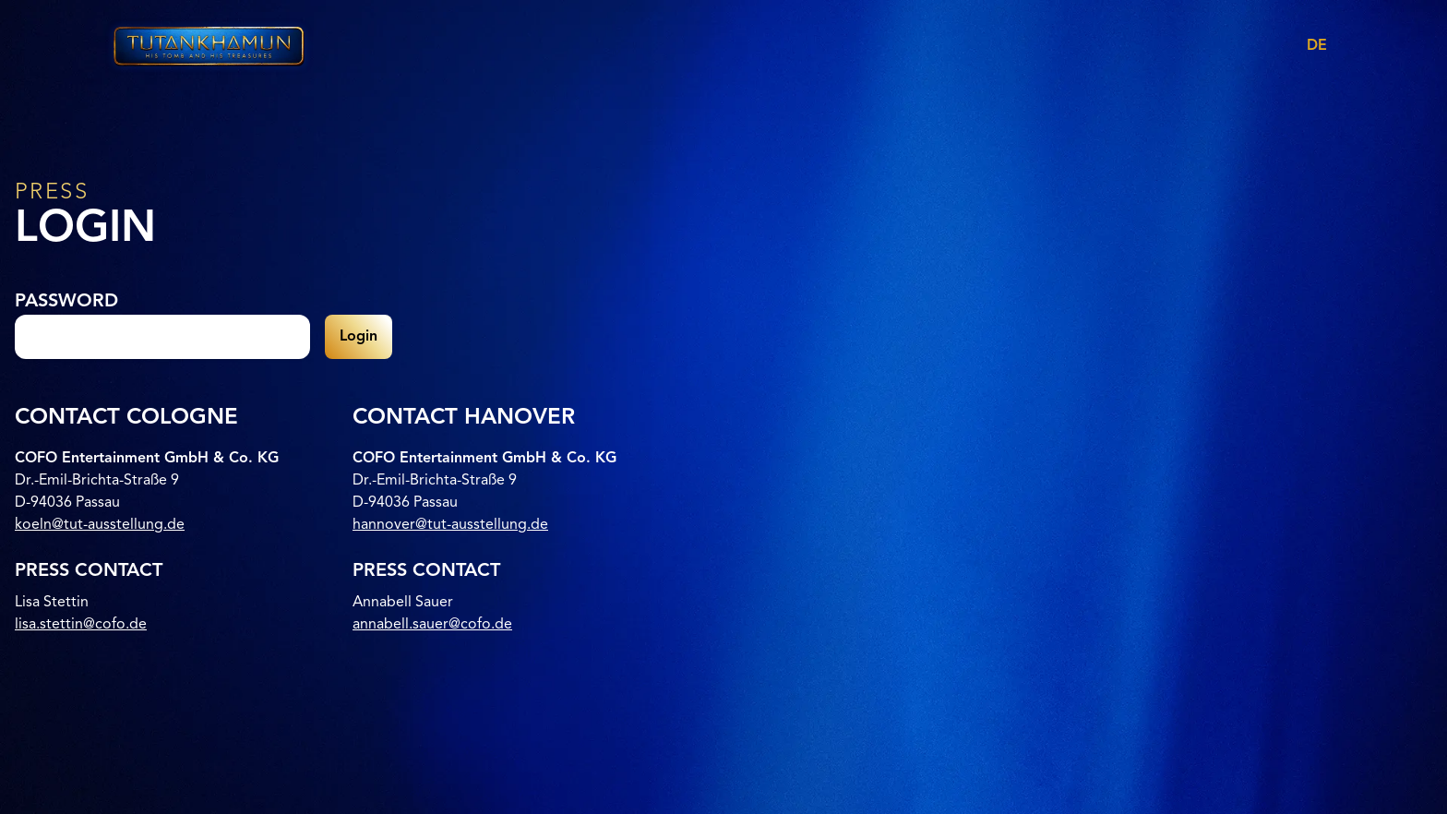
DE (1317, 46)
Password (66, 302)
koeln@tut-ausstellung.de (100, 525)
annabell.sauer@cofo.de (432, 624)
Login (358, 336)
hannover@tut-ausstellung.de (450, 525)
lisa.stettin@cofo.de (81, 624)
